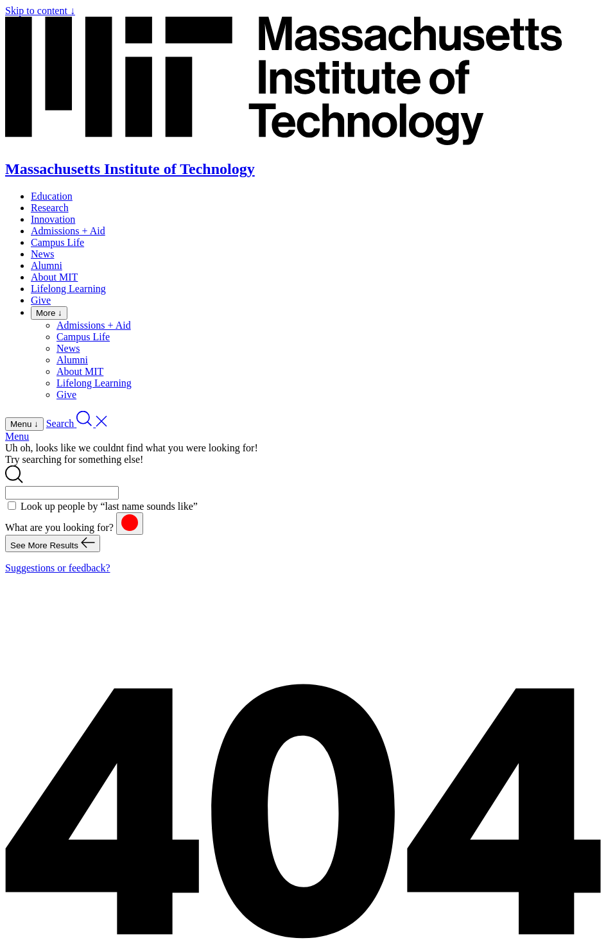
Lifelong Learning (68, 288)
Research (50, 207)
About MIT (54, 277)
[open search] (77, 423)
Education (52, 196)
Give (41, 300)
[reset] (129, 523)
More (49, 313)
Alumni (46, 265)
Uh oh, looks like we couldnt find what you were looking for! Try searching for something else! (131, 453)
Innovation (53, 219)
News (42, 253)
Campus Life (57, 242)
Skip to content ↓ (40, 10)
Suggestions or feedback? (57, 567)
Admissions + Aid (68, 230)
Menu (17, 436)
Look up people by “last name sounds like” (109, 506)
